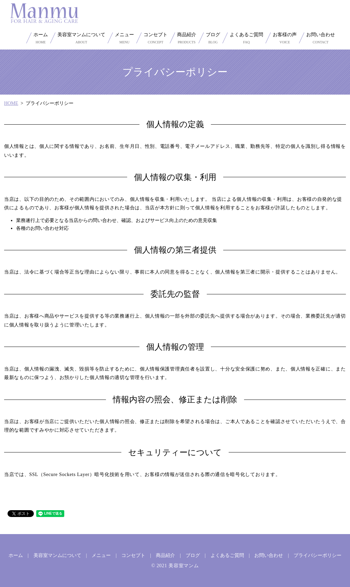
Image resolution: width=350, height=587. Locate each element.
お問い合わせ (320, 38)
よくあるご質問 (246, 38)
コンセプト (155, 38)
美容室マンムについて (81, 38)
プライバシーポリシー (317, 555)
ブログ (213, 38)
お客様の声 (285, 38)
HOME (11, 103)
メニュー (124, 38)
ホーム (40, 38)
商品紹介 (186, 38)
